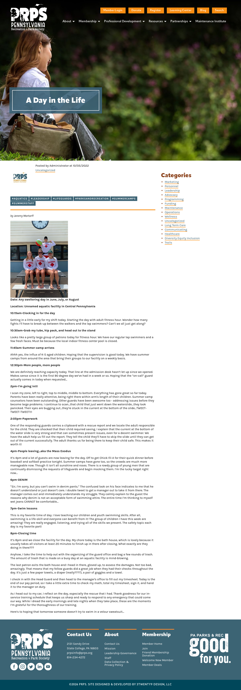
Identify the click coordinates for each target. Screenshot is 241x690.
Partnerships (179, 21)
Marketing (172, 182)
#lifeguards (62, 198)
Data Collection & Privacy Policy (116, 663)
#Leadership (40, 198)
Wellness (171, 216)
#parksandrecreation (92, 198)
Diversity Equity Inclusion (182, 238)
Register (155, 10)
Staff (107, 657)
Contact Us (112, 643)
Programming (174, 199)
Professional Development (122, 21)
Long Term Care (175, 225)
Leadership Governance (120, 653)
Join (145, 648)
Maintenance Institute (210, 21)
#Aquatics (19, 198)
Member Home (152, 643)
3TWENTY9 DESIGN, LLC (154, 684)
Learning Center (180, 10)
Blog (203, 10)
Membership (88, 21)
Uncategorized (45, 170)
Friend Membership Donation (155, 654)
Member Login (112, 10)
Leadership (172, 190)
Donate (136, 10)
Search (219, 10)
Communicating (176, 229)
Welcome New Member (157, 660)
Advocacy (171, 195)
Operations (172, 212)
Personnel (171, 186)
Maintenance (174, 208)
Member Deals (152, 664)
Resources (156, 21)
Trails (168, 242)
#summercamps (124, 198)
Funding (170, 203)
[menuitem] (67, 21)
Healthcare (172, 234)
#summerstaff (23, 203)
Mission (109, 648)
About (67, 21)
